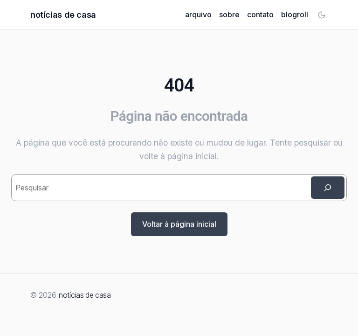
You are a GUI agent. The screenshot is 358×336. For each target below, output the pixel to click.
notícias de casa (63, 14)
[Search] (327, 187)
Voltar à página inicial (179, 224)
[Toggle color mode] (322, 15)
